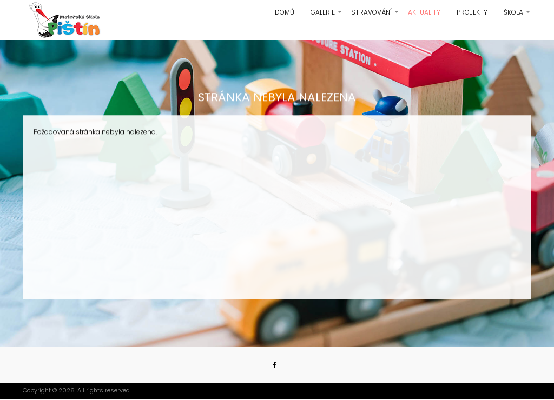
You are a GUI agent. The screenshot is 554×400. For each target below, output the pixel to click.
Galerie (327, 16)
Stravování (375, 16)
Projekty (472, 12)
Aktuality (424, 12)
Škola (517, 16)
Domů (284, 12)
